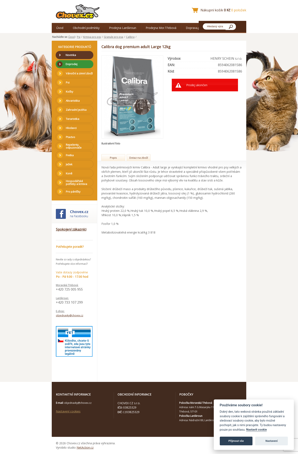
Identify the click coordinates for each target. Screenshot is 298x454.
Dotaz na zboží (138, 158)
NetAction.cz (85, 447)
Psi (78, 37)
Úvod (59, 28)
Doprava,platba (196, 28)
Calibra (130, 37)
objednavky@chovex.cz (69, 315)
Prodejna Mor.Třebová (161, 28)
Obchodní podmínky (86, 28)
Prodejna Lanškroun (122, 28)
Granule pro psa (113, 37)
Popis (113, 158)
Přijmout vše (236, 440)
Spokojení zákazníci (71, 229)
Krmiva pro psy (92, 37)
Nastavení (272, 440)
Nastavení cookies (68, 411)
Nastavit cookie (256, 429)
